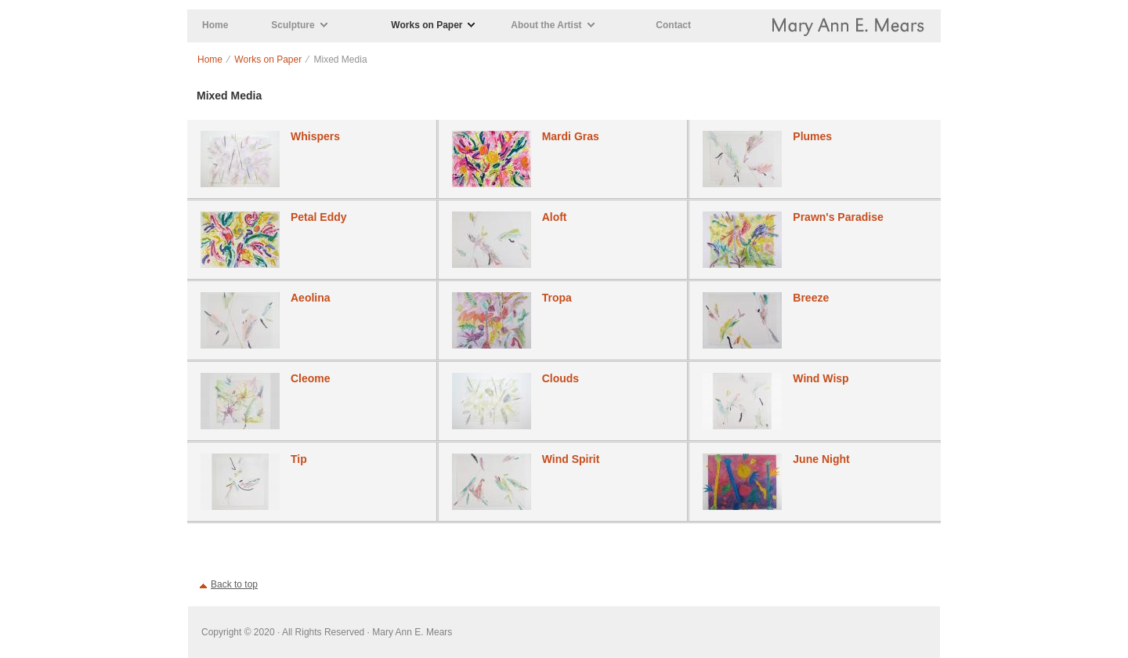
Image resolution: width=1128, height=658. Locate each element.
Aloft (554, 217)
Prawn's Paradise (838, 217)
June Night (821, 459)
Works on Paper (426, 25)
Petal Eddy (319, 217)
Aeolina (311, 297)
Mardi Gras (570, 136)
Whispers (315, 136)
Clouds (560, 378)
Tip (299, 459)
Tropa (557, 297)
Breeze (811, 297)
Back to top (234, 584)
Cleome (311, 378)
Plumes (812, 136)
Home (215, 25)
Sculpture (292, 25)
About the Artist (546, 25)
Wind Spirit (571, 459)
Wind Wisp (820, 378)
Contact (673, 25)
